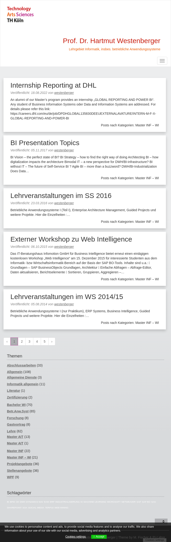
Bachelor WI (16, 405)
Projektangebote (19, 464)
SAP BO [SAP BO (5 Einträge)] (146, 502)
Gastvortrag (16, 424)
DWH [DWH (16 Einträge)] (22, 502)
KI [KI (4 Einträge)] (82, 502)
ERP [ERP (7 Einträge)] (52, 502)
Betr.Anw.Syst (18, 411)
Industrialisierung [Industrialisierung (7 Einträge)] (67, 502)
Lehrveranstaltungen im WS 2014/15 (66, 296)
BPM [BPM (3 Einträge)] (12, 502)
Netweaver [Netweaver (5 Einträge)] (128, 502)
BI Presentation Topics (44, 143)
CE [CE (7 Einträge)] (17, 502)
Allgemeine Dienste (22, 377)
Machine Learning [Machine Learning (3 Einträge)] (95, 502)
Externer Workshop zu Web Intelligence (71, 239)
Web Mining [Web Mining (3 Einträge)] (61, 507)
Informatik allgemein (22, 384)
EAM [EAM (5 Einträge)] (46, 502)
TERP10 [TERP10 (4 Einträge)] (49, 507)
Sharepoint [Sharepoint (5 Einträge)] (14, 507)
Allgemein (14, 372)
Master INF (15, 451)
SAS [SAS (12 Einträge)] (153, 502)
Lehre (11, 431)
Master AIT (15, 437)
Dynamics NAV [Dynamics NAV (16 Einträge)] (34, 502)
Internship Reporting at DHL (53, 85)
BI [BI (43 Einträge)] (8, 502)
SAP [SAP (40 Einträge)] (139, 502)
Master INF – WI (19, 457)
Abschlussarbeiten (21, 365)
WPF (10, 477)
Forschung (15, 418)
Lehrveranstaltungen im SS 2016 (61, 195)
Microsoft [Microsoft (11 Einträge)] (114, 502)
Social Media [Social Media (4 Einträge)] (36, 507)
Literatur (13, 390)
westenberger (64, 93)
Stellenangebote (19, 470)
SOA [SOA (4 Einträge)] (24, 507)
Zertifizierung (17, 397)
